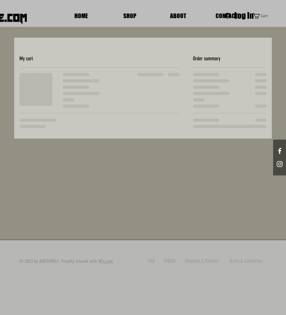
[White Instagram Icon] (280, 164)
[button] (263, 16)
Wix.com (106, 261)
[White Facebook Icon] (280, 151)
